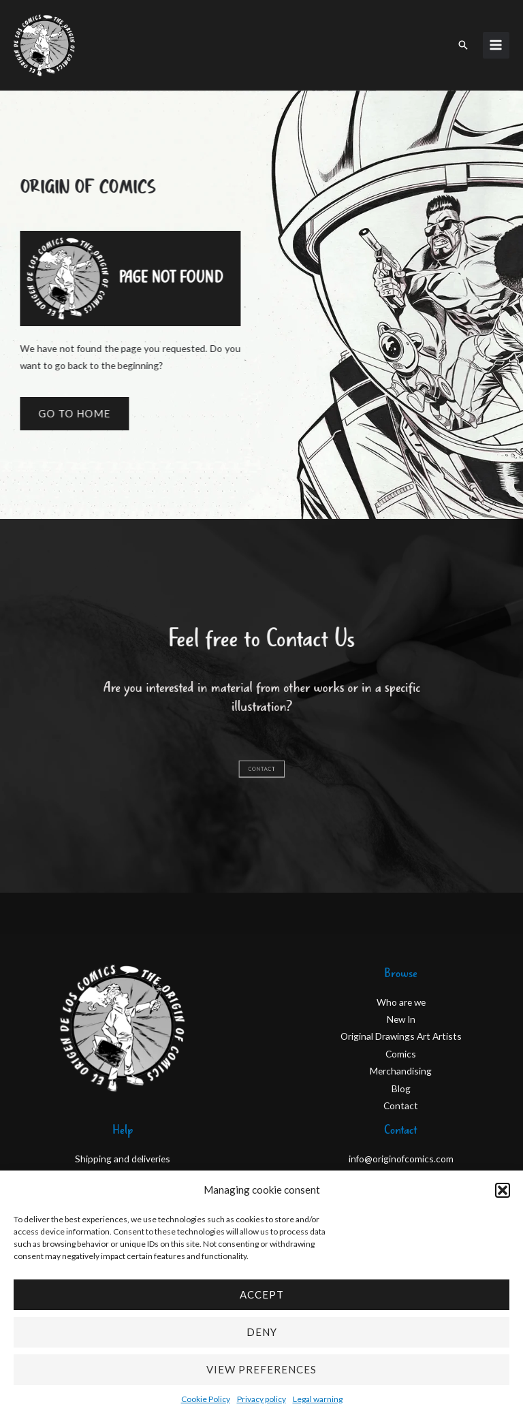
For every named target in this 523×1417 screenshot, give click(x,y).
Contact (400, 1105)
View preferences (261, 1369)
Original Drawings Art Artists (401, 1036)
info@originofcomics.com (401, 1158)
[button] (502, 1190)
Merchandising (401, 1071)
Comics (400, 1054)
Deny (262, 1332)
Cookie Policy (205, 1399)
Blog (401, 1088)
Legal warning (318, 1399)
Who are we (401, 1002)
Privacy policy (261, 1399)
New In (401, 1019)
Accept (262, 1294)
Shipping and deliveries (122, 1158)
